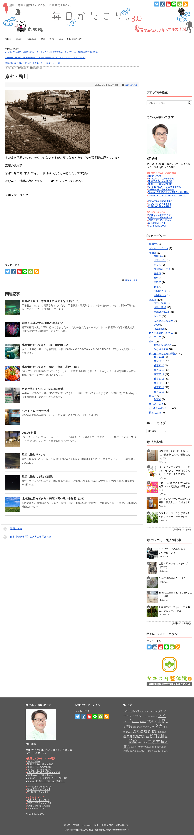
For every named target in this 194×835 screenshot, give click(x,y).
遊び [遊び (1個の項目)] (155, 751)
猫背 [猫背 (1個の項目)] (145, 742)
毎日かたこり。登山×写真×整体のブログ (93, 830)
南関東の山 (160, 295)
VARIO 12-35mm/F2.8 (160, 217)
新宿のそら (12, 528)
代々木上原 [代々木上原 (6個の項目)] (156, 721)
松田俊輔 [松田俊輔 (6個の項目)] (157, 736)
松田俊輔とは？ (74, 39)
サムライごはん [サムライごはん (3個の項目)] (132, 716)
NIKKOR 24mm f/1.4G (160, 181)
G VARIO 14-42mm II (159, 203)
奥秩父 (157, 282)
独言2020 (159, 365)
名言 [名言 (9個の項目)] (159, 726)
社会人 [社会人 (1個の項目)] (148, 747)
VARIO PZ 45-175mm (159, 220)
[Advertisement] (29, 205)
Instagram (159, 328)
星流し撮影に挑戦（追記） (38, 476)
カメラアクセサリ (163, 320)
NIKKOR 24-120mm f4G (161, 178)
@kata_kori (131, 280)
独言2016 (159, 378)
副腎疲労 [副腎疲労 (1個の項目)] (136, 727)
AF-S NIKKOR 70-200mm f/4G (164, 187)
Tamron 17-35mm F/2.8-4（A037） (167, 195)
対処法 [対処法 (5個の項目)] (138, 731)
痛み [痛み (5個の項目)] (126, 747)
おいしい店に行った (160, 408)
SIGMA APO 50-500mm (161, 189)
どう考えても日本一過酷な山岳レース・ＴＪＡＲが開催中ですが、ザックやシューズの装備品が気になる (51, 52)
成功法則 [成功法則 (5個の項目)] (150, 731)
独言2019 (159, 361)
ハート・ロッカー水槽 (35, 410)
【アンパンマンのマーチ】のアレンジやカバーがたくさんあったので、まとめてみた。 (174, 470)
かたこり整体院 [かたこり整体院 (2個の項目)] (131, 711)
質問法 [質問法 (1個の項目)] (150, 751)
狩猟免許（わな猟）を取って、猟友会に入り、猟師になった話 (32, 63)
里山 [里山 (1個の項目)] (159, 751)
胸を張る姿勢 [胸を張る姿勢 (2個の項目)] (159, 747)
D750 (157, 325)
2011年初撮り (30, 432)
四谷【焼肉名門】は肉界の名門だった (27, 537)
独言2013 (159, 392)
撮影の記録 (131, 85)
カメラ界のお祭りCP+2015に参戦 (42, 388)
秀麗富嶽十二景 (162, 269)
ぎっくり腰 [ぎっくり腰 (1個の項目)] (144, 711)
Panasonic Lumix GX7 (160, 201)
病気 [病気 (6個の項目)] (164, 742)
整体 (43, 39)
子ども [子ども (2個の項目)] (129, 731)
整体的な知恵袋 (162, 345)
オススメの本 (156, 404)
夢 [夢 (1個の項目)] (164, 727)
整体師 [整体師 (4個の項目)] (127, 736)
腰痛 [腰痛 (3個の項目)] (126, 750)
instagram (31, 39)
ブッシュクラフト (158, 248)
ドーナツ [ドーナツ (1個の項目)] (154, 716)
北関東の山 (160, 291)
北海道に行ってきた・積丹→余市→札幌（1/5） (51, 366)
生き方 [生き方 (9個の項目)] (154, 741)
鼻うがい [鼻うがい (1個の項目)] (165, 751)
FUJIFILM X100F (157, 225)
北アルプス (160, 260)
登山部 (8, 39)
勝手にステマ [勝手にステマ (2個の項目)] (147, 727)
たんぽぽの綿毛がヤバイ (172, 578)
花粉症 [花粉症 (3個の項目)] (143, 750)
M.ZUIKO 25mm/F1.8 (159, 206)
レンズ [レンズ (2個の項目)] (135, 721)
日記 (60, 39)
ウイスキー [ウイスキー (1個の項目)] (153, 711)
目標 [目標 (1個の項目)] (132, 747)
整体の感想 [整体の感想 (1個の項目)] (162, 732)
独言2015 (159, 383)
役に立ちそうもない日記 (162, 353)
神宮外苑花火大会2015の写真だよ (42, 323)
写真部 (19, 39)
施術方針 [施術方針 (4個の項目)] (139, 736)
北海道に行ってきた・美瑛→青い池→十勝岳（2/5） (54, 498)
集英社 (157, 399)
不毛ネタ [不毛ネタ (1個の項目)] (143, 722)
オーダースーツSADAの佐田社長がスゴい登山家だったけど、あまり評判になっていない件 (45, 57)
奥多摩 (157, 273)
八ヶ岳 (157, 264)
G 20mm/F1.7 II (156, 223)
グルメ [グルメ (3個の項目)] (162, 711)
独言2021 (159, 356)
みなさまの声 (161, 349)
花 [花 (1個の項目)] (138, 751)
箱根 (156, 286)
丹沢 (156, 278)
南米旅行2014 (161, 312)
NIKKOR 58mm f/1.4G (160, 184)
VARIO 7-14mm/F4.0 (159, 215)
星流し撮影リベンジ (34, 454)
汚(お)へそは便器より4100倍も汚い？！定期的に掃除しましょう (174, 486)
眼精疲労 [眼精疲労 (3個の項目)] (140, 746)
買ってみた (155, 412)
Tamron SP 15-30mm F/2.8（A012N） (168, 192)
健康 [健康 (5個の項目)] (129, 726)
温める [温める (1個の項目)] (140, 742)
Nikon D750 (154, 176)
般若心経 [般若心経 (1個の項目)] (132, 751)
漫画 (52, 39)
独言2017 (159, 374)
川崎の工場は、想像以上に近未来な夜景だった (50, 301)
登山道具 (159, 256)
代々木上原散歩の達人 (161, 333)
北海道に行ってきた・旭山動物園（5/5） (47, 345)
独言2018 (159, 370)
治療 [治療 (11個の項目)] (133, 741)
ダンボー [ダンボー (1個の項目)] (146, 716)
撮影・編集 (160, 303)
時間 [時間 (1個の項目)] (147, 737)
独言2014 (159, 387)
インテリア (155, 337)
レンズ (157, 316)
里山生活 (154, 244)
